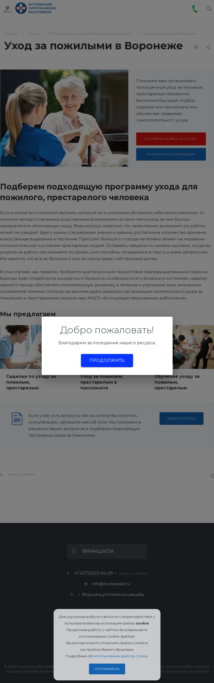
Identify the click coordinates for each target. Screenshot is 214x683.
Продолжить (106, 360)
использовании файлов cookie (120, 656)
